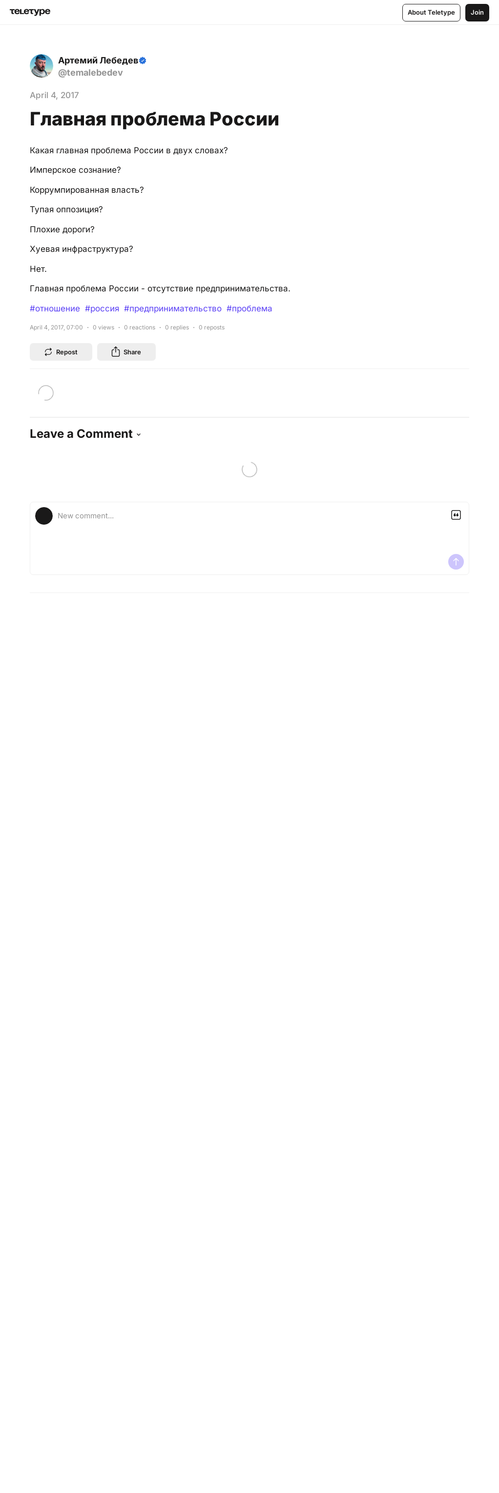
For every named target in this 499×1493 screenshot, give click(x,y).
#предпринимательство (173, 308)
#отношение (55, 308)
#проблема (249, 308)
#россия (102, 308)
